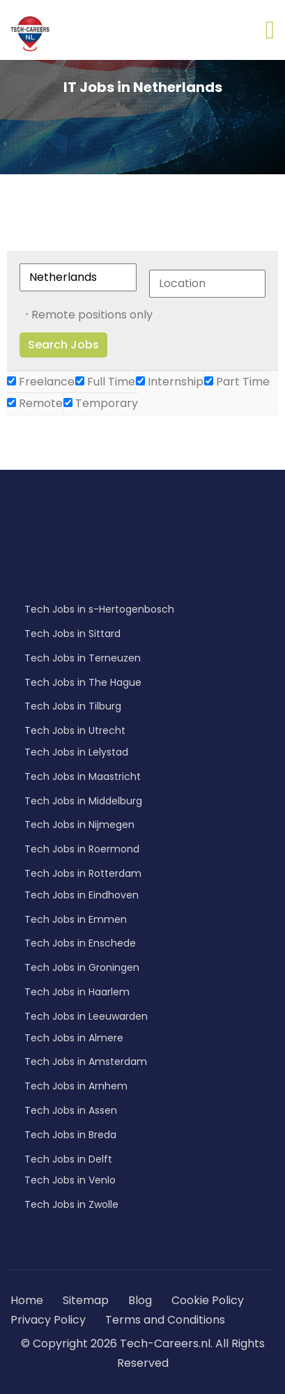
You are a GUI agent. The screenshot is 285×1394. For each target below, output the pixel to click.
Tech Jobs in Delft (68, 1159)
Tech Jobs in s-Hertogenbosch (99, 609)
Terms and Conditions (165, 1320)
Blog (140, 1300)
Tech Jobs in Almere (73, 1038)
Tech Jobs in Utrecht (74, 730)
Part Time (237, 382)
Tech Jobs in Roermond (81, 849)
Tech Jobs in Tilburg (72, 706)
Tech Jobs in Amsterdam (85, 1062)
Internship (169, 382)
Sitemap (87, 1300)
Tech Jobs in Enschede (80, 943)
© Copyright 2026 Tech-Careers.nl (115, 1343)
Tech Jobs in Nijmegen (79, 825)
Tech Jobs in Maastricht (82, 776)
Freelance (41, 382)
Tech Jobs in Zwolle (71, 1204)
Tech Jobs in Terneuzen (82, 658)
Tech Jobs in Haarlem (77, 992)
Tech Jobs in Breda (70, 1135)
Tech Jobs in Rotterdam (82, 873)
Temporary (100, 403)
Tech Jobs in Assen (70, 1110)
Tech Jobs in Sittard (72, 634)
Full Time (105, 382)
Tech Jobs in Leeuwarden (86, 1016)
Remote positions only (92, 315)
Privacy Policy (48, 1320)
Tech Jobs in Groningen (81, 967)
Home (26, 1300)
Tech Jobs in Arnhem (76, 1086)
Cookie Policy (207, 1300)
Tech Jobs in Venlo (70, 1180)
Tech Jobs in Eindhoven (81, 895)
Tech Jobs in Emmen (75, 919)
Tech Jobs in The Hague (82, 682)
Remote (35, 403)
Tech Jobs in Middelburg (83, 801)
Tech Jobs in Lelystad (76, 752)
